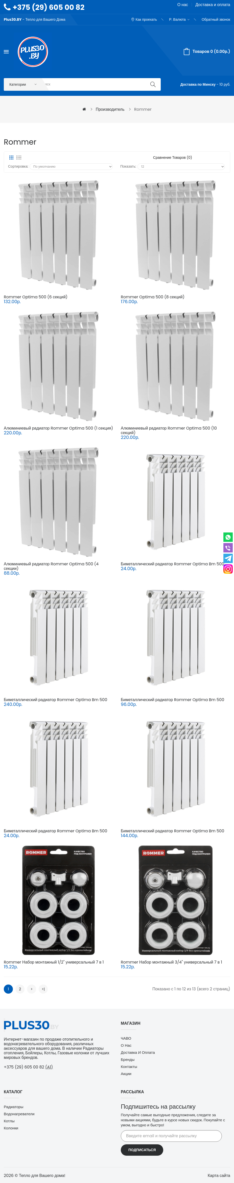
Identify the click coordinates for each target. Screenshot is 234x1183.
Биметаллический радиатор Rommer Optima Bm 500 (172, 564)
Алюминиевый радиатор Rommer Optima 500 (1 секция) (58, 429)
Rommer (143, 110)
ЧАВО (126, 1038)
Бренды (127, 1060)
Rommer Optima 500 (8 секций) (152, 297)
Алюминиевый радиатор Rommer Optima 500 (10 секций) (169, 431)
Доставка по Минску (198, 84)
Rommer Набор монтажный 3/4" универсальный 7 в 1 (171, 963)
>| (43, 989)
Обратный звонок (216, 19)
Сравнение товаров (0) (172, 158)
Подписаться (142, 1150)
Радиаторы (13, 1107)
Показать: (128, 166)
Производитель (110, 110)
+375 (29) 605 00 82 (48, 7)
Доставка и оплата (212, 5)
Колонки (11, 1128)
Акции (126, 1074)
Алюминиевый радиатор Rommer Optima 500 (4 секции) (51, 567)
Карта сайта (219, 1176)
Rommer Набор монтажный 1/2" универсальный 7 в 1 (54, 963)
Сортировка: (18, 166)
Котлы (9, 1121)
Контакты (129, 1067)
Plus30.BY (12, 19)
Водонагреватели (19, 1114)
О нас (182, 5)
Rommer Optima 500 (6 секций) (35, 297)
